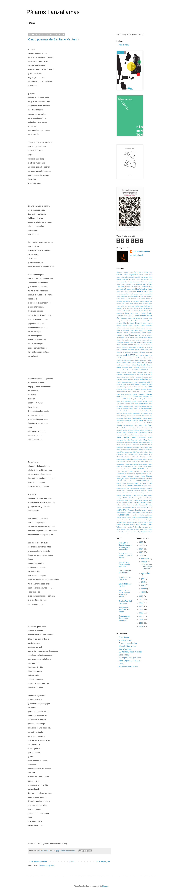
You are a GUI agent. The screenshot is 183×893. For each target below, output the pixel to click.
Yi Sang (136, 529)
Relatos (124, 476)
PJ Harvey (144, 471)
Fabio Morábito (126, 360)
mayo (143, 585)
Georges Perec (127, 367)
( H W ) (121, 664)
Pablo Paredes (142, 464)
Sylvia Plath (126, 505)
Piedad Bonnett (134, 471)
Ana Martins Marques (124, 289)
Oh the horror (124, 637)
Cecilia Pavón (143, 311)
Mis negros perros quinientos (130, 658)
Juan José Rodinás (141, 403)
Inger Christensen (129, 384)
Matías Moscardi (130, 442)
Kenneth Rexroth (125, 411)
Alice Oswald (126, 284)
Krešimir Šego (144, 411)
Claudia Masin (128, 323)
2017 (141, 610)
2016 (141, 613)
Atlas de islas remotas (142, 296)
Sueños (130, 502)
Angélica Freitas (146, 289)
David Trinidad (147, 332)
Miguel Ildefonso (135, 452)
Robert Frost (138, 483)
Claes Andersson (140, 321)
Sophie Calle (138, 500)
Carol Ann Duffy (132, 311)
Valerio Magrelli (132, 517)
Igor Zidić (147, 382)
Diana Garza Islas (131, 337)
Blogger (105, 886)
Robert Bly (149, 478)
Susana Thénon (140, 502)
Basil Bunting (121, 298)
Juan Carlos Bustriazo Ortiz (125, 403)
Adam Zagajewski (131, 275)
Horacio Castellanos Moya (129, 382)
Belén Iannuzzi (131, 298)
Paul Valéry (120, 469)
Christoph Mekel (147, 318)
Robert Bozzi (121, 481)
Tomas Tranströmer (133, 512)
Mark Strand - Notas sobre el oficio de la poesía (124, 593)
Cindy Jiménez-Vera (123, 321)
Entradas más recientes (38, 861)
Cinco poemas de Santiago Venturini (53, 39)
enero (143, 592)
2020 (141, 600)
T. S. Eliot (134, 505)
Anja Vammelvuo (130, 291)
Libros (145, 418)
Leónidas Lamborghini (132, 418)
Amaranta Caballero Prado (132, 286)
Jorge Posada (144, 399)
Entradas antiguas (103, 861)
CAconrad (131, 306)
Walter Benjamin (123, 525)
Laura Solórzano (132, 416)
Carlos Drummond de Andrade (138, 308)
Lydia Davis (147, 425)
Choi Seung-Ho (137, 318)
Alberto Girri (145, 279)
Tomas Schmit (121, 512)
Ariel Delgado (130, 296)
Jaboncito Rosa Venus (127, 646)
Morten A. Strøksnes (138, 457)
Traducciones (123, 515)
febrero (144, 589)
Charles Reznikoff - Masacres (125, 602)
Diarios (141, 337)
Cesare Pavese (140, 313)
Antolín (141, 294)
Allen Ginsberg (147, 284)
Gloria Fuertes (127, 370)
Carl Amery (125, 308)
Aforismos (144, 277)
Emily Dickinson (126, 352)
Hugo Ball (141, 382)
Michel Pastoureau (132, 449)
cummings (125, 328)
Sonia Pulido (129, 500)
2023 (141, 552)
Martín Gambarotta (139, 437)
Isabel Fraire (148, 384)
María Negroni (128, 432)
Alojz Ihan (120, 286)
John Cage (126, 399)
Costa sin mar (124, 655)
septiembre (145, 573)
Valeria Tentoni (121, 517)
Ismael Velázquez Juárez (125, 387)
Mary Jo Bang (129, 440)
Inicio (71, 861)
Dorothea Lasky (141, 340)
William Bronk (135, 525)
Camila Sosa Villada (141, 306)
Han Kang (140, 374)
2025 (141, 545)
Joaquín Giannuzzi (145, 394)
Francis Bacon (136, 362)
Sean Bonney (126, 495)
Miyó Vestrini (139, 454)
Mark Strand (123, 437)
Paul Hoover (148, 466)
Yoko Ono (143, 529)
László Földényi (121, 416)
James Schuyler (122, 391)
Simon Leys (136, 498)
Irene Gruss (140, 384)
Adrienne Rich (135, 277)
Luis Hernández (128, 425)
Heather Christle (140, 377)
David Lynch (143, 330)
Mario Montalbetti (128, 435)
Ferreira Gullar (121, 362)
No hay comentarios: (68, 851)
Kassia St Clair (147, 406)
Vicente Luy (137, 520)
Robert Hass (147, 483)
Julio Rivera (137, 406)
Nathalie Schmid (142, 459)
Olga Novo (144, 461)
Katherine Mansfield (123, 408)
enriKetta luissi (121, 355)
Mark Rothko (148, 435)
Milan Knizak (144, 452)
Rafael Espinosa (130, 473)
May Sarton (135, 444)
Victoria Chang (145, 520)
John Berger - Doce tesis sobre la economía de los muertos (125, 546)
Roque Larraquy (140, 488)
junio (143, 582)
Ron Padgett (131, 488)
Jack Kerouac (138, 387)
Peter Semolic (122, 471)
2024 (141, 549)
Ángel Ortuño (136, 289)
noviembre (145, 559)
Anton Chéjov (148, 294)
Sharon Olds (126, 498)
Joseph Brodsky (137, 401)
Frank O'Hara (121, 365)
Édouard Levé (128, 342)
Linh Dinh (135, 420)
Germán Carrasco (140, 367)
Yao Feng (130, 529)
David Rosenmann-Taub (132, 332)
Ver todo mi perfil (136, 255)
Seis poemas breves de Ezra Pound (124, 610)
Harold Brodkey (130, 377)
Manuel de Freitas (135, 428)
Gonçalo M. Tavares (139, 370)
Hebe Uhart (148, 377)
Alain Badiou (126, 279)
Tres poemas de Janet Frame (125, 572)
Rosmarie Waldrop (140, 490)
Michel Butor (148, 447)
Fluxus (129, 362)
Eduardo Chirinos (140, 342)
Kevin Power (136, 411)
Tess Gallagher (141, 507)
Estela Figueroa (125, 358)
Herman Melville (133, 379)
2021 (141, 596)
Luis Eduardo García (141, 251)
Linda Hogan (127, 420)
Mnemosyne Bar (125, 640)
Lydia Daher (138, 425)
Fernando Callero (146, 360)
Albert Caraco (136, 279)
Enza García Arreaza (142, 355)
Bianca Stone (144, 301)
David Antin (134, 330)
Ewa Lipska (134, 358)
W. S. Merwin (127, 522)
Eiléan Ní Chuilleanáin (129, 347)
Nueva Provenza (125, 649)
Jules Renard (128, 406)
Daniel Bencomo (146, 328)
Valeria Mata (148, 515)
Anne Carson (142, 291)
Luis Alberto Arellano (127, 423)
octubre (144, 562)
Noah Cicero (136, 461)
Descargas (120, 337)
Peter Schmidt (147, 469)
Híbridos (144, 379)
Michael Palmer (139, 447)
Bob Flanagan (143, 303)
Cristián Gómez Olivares (130, 325)
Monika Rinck (148, 454)
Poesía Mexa (124, 45)
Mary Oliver (139, 440)
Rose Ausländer (127, 490)
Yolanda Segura (126, 532)
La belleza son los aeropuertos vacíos (133, 413)
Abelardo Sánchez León (125, 272)
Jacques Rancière (134, 389)
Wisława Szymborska (140, 527)
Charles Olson (128, 316)
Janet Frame (132, 391)
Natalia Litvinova (131, 459)
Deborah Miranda (122, 335)
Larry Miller (148, 413)
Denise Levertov (135, 335)
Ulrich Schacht (139, 515)
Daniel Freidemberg (123, 330)
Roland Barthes (121, 488)
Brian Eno (124, 306)
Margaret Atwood (122, 430)
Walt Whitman (148, 522)
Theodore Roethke (134, 510)
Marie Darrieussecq (140, 432)
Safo (124, 493)
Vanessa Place (143, 517)
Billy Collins (125, 303)
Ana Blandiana (147, 286)
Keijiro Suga (133, 408)
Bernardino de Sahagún (131, 301)
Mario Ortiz (139, 435)
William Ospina (127, 527)
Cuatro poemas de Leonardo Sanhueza (124, 618)
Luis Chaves (138, 423)
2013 (141, 623)
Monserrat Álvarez (123, 457)
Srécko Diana (147, 500)
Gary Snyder (141, 365)
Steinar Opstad (122, 502)
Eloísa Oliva (144, 349)
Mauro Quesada (126, 444)
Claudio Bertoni (140, 323)
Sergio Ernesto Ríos (139, 495)
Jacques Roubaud (146, 389)
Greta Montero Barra (140, 372)
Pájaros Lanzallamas (52, 12)
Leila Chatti (142, 416)
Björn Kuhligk (134, 303)
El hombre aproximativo (128, 643)
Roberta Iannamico (134, 486)
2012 (141, 626)
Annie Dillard (125, 294)
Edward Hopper (139, 345)
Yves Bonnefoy (135, 532)
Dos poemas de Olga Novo (125, 578)
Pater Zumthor (138, 466)
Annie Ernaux (134, 294)
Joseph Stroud (147, 401)
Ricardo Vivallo (140, 476)
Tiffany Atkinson (147, 510)
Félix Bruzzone (136, 360)
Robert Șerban (121, 486)
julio (143, 579)
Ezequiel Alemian (143, 358)
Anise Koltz (120, 291)
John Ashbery (122, 396)
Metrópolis (143, 444)
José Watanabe (126, 401)
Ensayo (130, 354)
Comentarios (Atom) (46, 866)
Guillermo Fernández (129, 374)
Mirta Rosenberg (129, 454)
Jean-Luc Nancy (142, 391)
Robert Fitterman (127, 483)
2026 (141, 542)
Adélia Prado (143, 274)
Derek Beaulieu (147, 335)
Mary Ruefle (147, 440)
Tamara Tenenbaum (123, 507)
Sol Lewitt (143, 498)
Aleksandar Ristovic (139, 282)
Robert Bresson (130, 481)
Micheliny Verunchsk (145, 449)
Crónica (142, 325)
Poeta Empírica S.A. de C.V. (129, 661)
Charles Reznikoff (139, 316)
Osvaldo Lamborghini (131, 464)
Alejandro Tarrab (126, 282)
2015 (141, 616)
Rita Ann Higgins (139, 478)
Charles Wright (126, 318)
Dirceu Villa (120, 340)
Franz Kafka (131, 365)
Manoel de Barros (122, 428)
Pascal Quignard (128, 466)
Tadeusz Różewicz (145, 505)
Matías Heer (120, 442)
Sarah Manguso (141, 493)
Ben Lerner (141, 298)
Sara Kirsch (131, 493)
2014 (141, 620)
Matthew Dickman (141, 442)
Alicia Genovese (137, 284)
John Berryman (144, 396)
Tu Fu (132, 515)
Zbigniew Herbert (146, 532)
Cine (132, 321)
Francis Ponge (147, 362)
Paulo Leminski (137, 469)
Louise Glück (143, 420)
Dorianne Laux (130, 340)
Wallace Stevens (137, 522)
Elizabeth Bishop (133, 349)
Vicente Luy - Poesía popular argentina (124, 564)
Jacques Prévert (122, 389)
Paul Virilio (127, 469)
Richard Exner (129, 478)
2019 (141, 603)
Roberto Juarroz (147, 486)
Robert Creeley (141, 481)
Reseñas (130, 476)
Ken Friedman (142, 408)
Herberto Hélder (122, 379)
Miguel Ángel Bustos (123, 452)
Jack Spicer (148, 387)
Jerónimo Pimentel (131, 394)
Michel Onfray (121, 449)
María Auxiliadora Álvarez (136, 430)
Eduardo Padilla (127, 345)
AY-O (150, 296)
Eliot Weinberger (122, 349)
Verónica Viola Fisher (126, 520)
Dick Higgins (148, 337)
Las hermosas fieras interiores (130, 652)
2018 (141, 606)
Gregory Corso (126, 372)
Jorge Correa (135, 399)
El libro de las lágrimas (144, 347)
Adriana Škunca (126, 277)
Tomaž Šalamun (146, 512)
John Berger (133, 396)
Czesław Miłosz (135, 328)
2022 (141, 556)
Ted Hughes (132, 507)
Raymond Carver (141, 473)
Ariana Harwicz (121, 296)
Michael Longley (129, 447)
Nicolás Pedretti (126, 461)
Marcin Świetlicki (147, 428)
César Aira (129, 313)
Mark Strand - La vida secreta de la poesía (125, 556)
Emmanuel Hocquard (138, 352)
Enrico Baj (149, 352)
